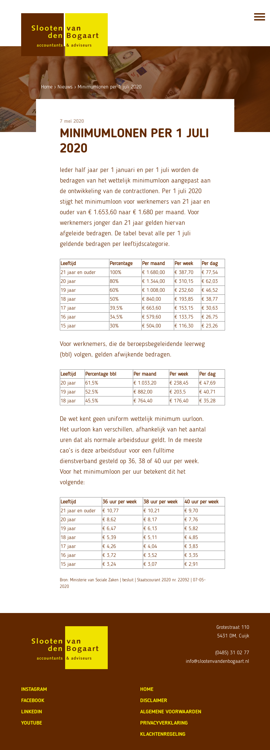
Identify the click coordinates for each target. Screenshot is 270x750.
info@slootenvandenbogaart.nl (217, 661)
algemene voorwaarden (170, 711)
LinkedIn (31, 711)
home (146, 689)
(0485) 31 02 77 (232, 652)
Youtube (31, 723)
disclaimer (153, 700)
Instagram (34, 689)
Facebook (32, 700)
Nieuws (65, 87)
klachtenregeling (162, 734)
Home (47, 87)
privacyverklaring (164, 723)
